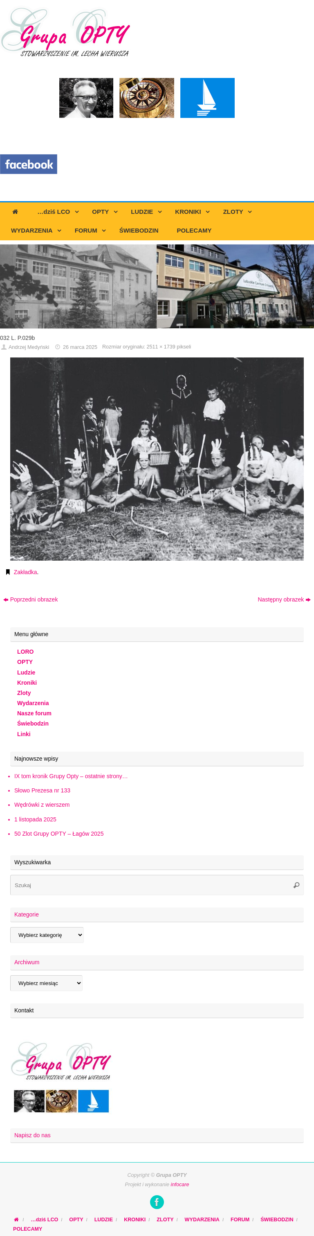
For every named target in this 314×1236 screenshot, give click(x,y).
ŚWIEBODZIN (276, 1220)
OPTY (25, 662)
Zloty (24, 693)
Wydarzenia (33, 703)
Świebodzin (33, 723)
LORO (25, 651)
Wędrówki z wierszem (42, 804)
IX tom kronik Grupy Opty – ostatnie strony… (71, 776)
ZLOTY (165, 1220)
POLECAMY (27, 1229)
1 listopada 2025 (35, 819)
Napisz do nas (32, 1135)
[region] (157, 286)
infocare (180, 1184)
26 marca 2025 (80, 347)
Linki (24, 734)
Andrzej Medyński (29, 347)
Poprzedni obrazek (30, 599)
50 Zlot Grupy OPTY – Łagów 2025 (58, 833)
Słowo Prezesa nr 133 (42, 790)
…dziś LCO (44, 1220)
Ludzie (26, 672)
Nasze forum (34, 713)
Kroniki (27, 682)
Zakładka (25, 572)
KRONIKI (135, 1220)
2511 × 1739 (160, 347)
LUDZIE (103, 1220)
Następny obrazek (284, 599)
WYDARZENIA (202, 1220)
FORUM (240, 1220)
